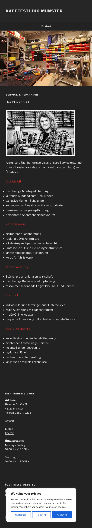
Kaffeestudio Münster (34, 11)
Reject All (41, 514)
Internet (9, 433)
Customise (20, 514)
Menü (46, 26)
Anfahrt (9, 420)
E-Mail (9, 428)
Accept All (62, 514)
